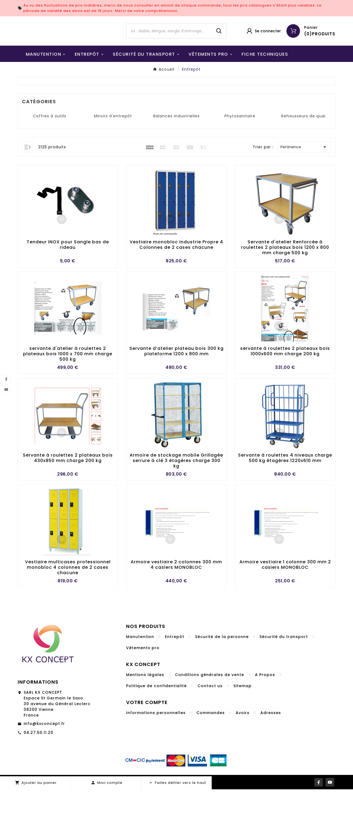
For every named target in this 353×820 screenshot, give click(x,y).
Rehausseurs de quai (303, 146)
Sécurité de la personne (222, 667)
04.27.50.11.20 (38, 763)
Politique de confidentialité (156, 716)
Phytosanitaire (239, 146)
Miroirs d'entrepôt (113, 146)
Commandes (210, 743)
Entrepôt (174, 667)
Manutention (140, 667)
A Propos (265, 705)
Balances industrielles (176, 146)
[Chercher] (169, 46)
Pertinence (304, 177)
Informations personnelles (156, 743)
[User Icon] (263, 46)
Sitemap (242, 716)
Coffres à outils (49, 146)
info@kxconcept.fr (44, 754)
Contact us (210, 716)
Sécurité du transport (284, 667)
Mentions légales (145, 705)
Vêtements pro (143, 678)
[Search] (219, 46)
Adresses (270, 743)
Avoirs (242, 743)
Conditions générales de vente (209, 705)
